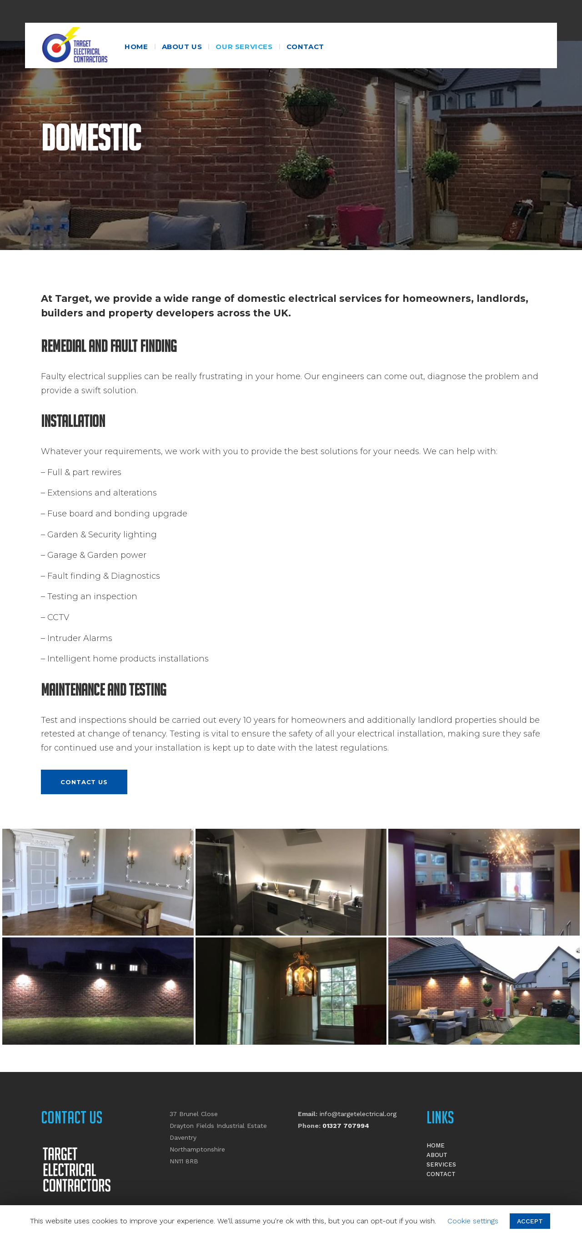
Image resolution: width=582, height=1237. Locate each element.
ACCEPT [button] (530, 1221)
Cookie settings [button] (472, 1221)
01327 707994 (345, 1125)
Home (435, 1145)
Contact (441, 1174)
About (436, 1155)
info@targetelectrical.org (358, 1113)
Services (441, 1164)
